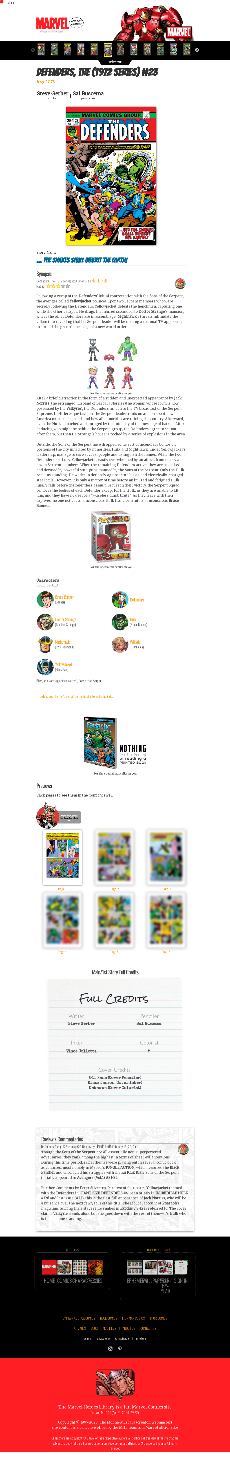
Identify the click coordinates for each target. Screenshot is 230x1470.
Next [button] (197, 50)
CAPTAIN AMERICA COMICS (79, 1329)
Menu (11, 2)
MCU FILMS (109, 1339)
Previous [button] (33, 50)
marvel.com (140, 1350)
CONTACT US (148, 1339)
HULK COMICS (108, 1329)
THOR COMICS (158, 1329)
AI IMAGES (80, 1339)
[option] (43, 49)
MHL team (128, 1439)
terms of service (122, 1350)
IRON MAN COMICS (133, 1329)
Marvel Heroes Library (91, 1418)
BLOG (94, 1339)
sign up (87, 1350)
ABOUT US (129, 1339)
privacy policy (103, 1350)
